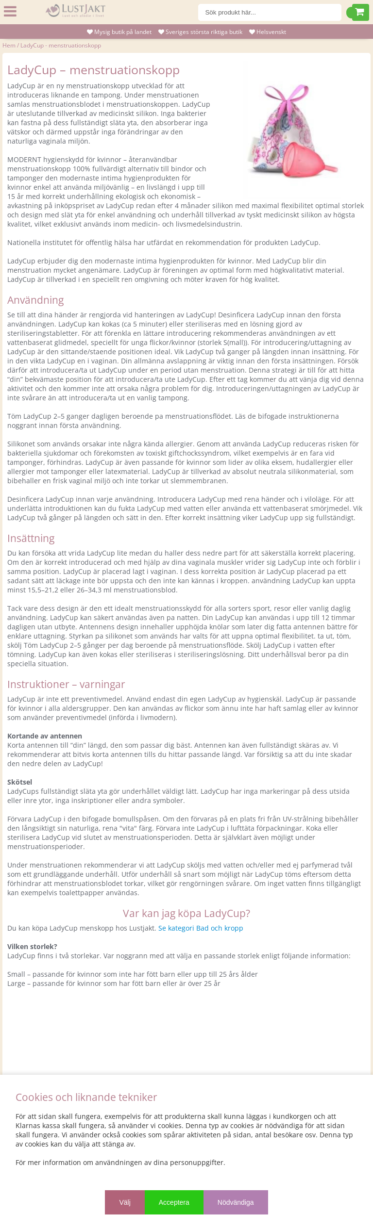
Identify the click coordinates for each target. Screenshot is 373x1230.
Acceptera (174, 1202)
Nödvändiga (236, 1202)
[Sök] (270, 12)
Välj (124, 1202)
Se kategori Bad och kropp (200, 928)
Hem (9, 45)
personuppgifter (196, 1162)
